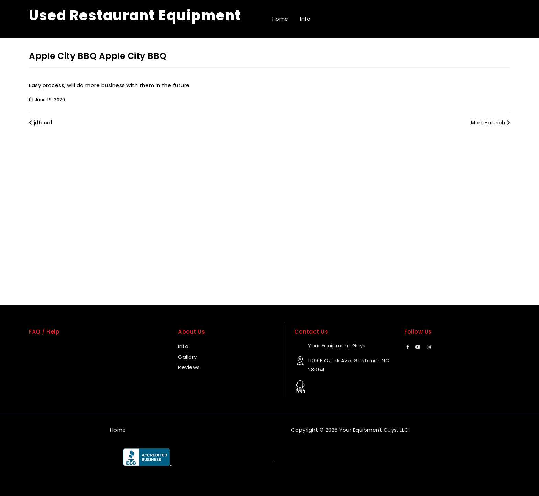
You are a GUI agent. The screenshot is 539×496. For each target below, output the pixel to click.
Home (280, 18)
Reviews (189, 367)
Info (305, 18)
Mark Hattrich (490, 122)
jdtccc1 (40, 122)
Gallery (187, 356)
